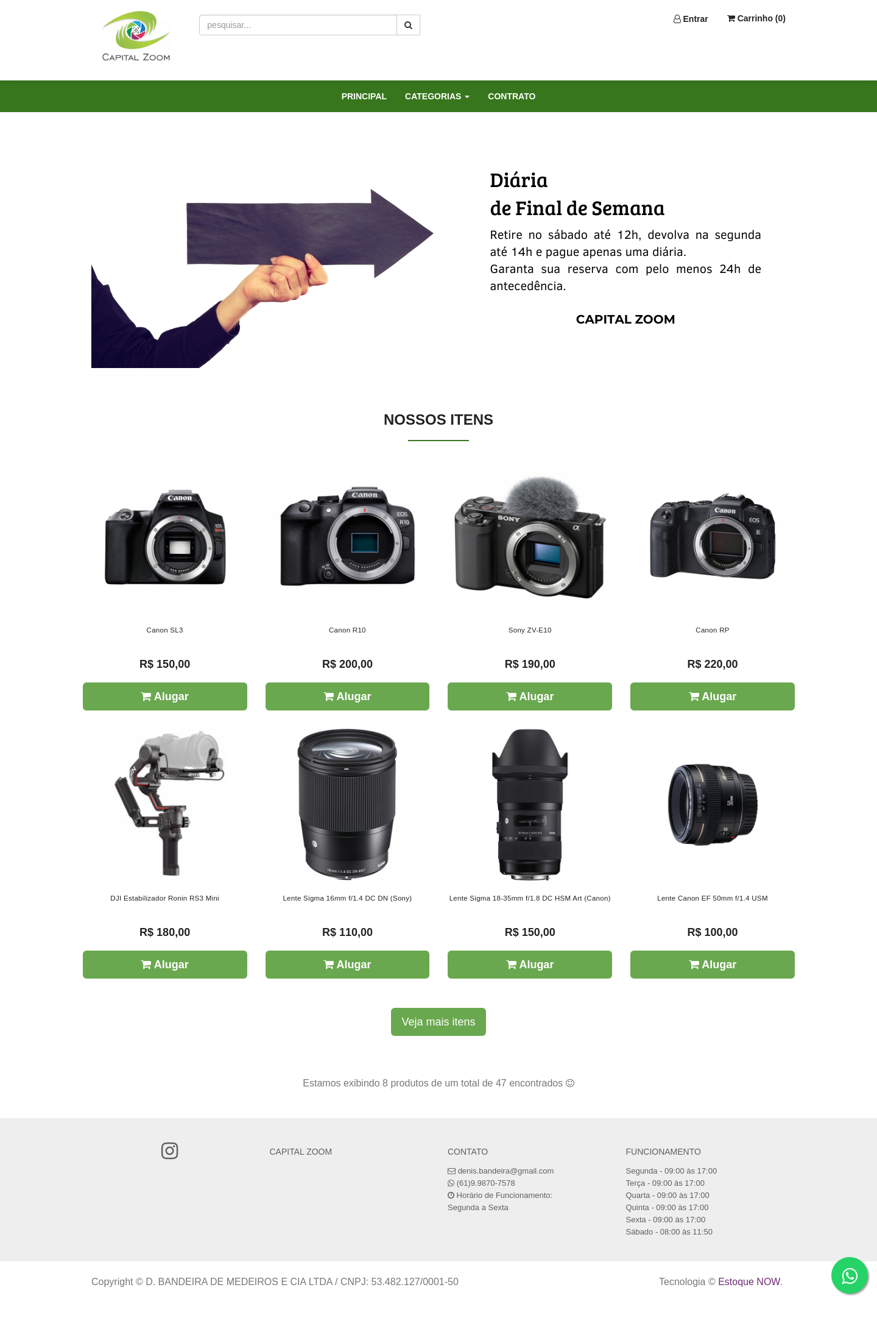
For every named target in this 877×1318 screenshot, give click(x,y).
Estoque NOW (749, 1282)
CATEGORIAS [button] (437, 96)
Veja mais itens (438, 1022)
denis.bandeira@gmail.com (506, 1170)
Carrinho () (756, 18)
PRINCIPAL (364, 96)
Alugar (164, 696)
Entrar (691, 19)
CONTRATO (511, 96)
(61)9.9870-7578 (486, 1183)
